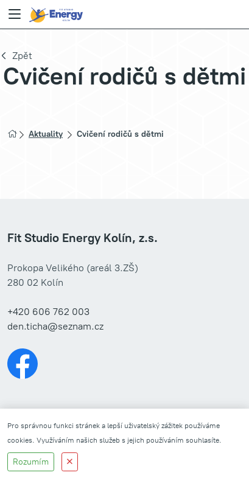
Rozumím (31, 462)
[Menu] (15, 14)
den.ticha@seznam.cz (55, 326)
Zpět (22, 55)
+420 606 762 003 (48, 311)
